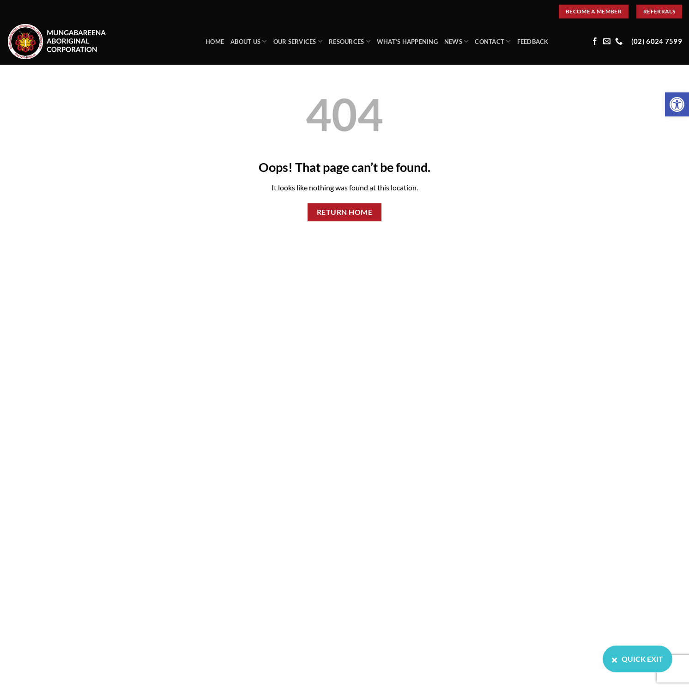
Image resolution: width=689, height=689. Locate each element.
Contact (492, 41)
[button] (677, 104)
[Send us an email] (606, 41)
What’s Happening (407, 41)
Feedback (533, 41)
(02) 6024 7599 (656, 41)
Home (214, 41)
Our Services (298, 41)
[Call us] (619, 41)
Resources (349, 41)
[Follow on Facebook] (594, 41)
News (456, 41)
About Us (248, 41)
